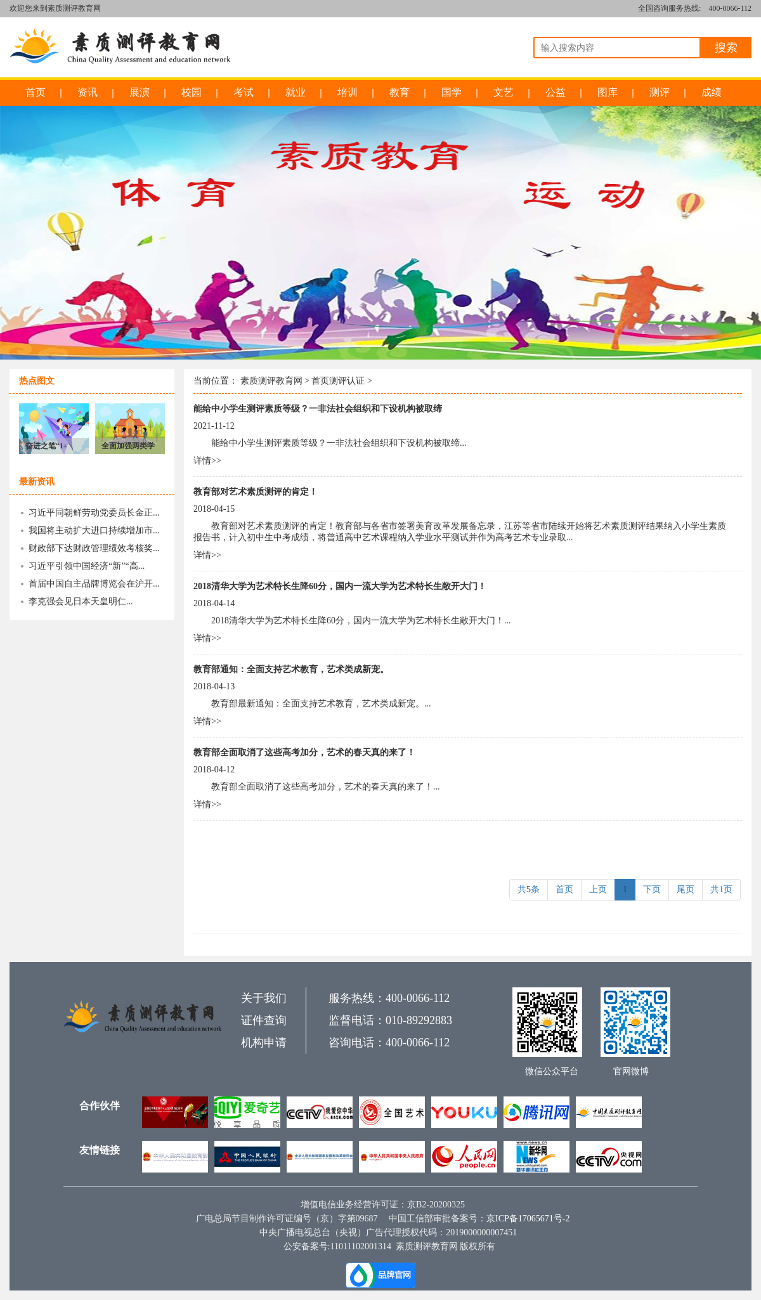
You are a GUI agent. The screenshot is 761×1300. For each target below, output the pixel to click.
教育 (399, 92)
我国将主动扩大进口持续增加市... (94, 530)
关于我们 (264, 998)
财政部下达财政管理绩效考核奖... (94, 548)
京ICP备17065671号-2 (527, 1218)
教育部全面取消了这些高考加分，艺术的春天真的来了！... (325, 786)
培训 (347, 92)
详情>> (207, 460)
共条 (528, 889)
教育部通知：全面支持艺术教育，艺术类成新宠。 (291, 669)
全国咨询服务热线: (669, 8)
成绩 (711, 92)
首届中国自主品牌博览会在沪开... (94, 583)
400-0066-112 (729, 8)
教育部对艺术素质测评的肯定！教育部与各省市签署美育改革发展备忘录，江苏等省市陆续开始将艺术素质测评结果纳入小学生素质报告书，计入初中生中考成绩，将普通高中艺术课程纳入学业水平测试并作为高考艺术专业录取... (459, 531)
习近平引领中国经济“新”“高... (87, 566)
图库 (607, 92)
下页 (652, 889)
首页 (35, 92)
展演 (139, 92)
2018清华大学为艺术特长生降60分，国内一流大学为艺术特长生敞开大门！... (361, 620)
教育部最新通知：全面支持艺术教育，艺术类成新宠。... (321, 703)
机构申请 (264, 1042)
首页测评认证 (338, 381)
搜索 (726, 47)
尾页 (685, 889)
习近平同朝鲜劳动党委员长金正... (94, 512)
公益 (555, 92)
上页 (598, 889)
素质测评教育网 (271, 381)
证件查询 (264, 1020)
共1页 (721, 889)
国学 (451, 92)
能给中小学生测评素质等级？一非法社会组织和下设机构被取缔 (317, 408)
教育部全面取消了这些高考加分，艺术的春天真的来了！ (304, 752)
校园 (191, 92)
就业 (295, 92)
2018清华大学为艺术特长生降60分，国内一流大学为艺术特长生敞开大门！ (339, 586)
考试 (243, 92)
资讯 (87, 92)
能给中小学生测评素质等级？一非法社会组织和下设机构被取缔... (339, 443)
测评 (659, 92)
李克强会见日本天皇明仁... (81, 601)
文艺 (503, 92)
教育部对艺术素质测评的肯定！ (255, 492)
